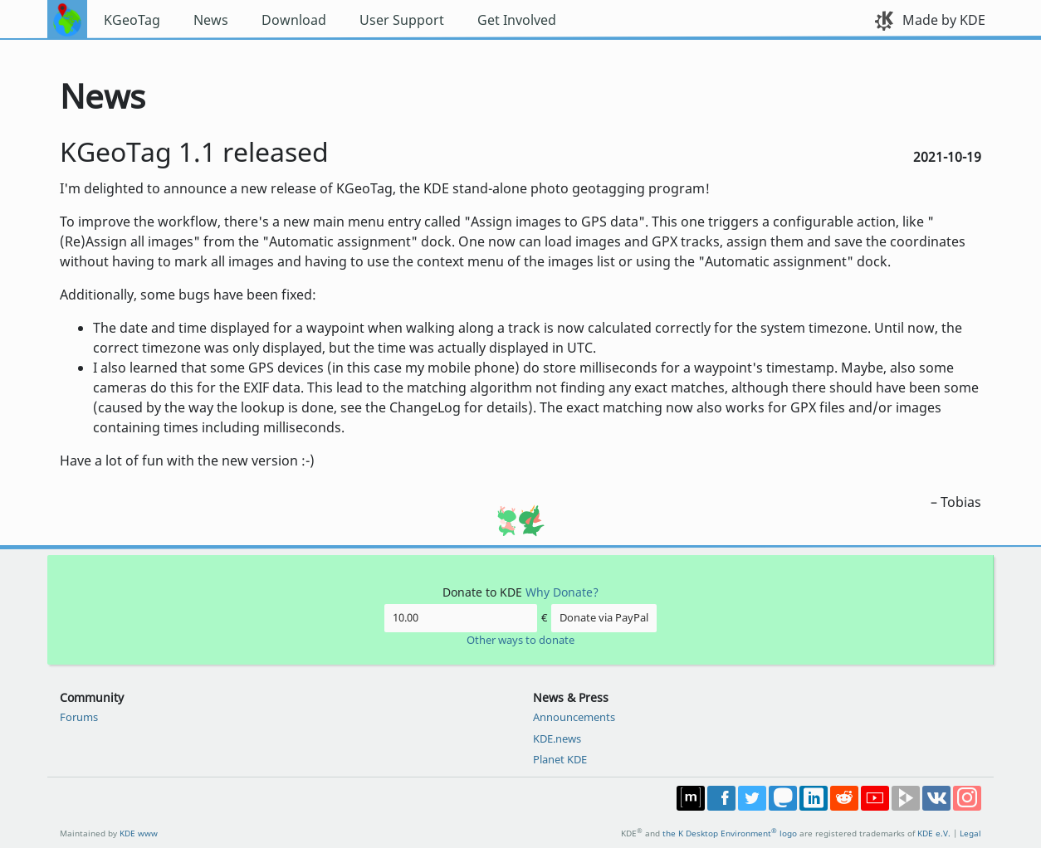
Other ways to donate (520, 639)
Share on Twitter (752, 798)
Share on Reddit (844, 798)
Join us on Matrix (691, 798)
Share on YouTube (875, 798)
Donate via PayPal (604, 617)
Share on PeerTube (906, 798)
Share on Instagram (967, 798)
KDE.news (557, 738)
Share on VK (936, 798)
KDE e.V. (934, 833)
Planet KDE (560, 759)
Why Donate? (562, 592)
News (210, 20)
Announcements (574, 716)
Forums (79, 716)
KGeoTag (132, 20)
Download (293, 20)
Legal (970, 833)
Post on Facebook (721, 798)
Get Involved (516, 20)
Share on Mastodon (783, 798)
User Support (401, 20)
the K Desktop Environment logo (729, 833)
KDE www (139, 833)
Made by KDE (943, 20)
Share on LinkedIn (813, 798)
